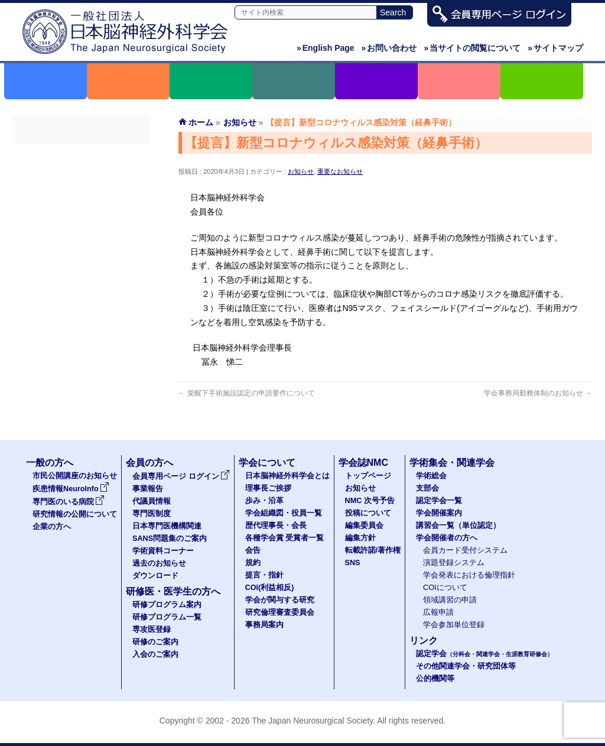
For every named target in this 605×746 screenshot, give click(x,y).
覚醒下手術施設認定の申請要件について (246, 393)
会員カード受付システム (465, 550)
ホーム (200, 122)
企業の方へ (51, 527)
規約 (253, 563)
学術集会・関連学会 (452, 463)
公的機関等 (435, 678)
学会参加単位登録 (453, 625)
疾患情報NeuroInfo (70, 489)
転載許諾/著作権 (373, 550)
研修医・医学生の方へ (173, 591)
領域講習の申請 (450, 600)
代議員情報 (151, 501)
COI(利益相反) (269, 587)
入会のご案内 (155, 654)
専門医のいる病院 (68, 502)
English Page (325, 48)
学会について (267, 463)
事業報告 (81, 175)
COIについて (445, 587)
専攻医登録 (151, 629)
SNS (352, 563)
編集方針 (360, 538)
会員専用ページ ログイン (81, 154)
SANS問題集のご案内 (81, 260)
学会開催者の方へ (446, 538)
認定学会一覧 (439, 501)
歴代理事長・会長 (276, 525)
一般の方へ (49, 463)
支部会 (427, 488)
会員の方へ (149, 463)
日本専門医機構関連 (81, 239)
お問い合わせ (389, 48)
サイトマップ (555, 48)
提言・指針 (264, 575)
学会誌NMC (363, 463)
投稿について (368, 513)
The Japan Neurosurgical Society (312, 720)
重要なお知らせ (340, 171)
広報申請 (438, 612)
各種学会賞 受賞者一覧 (284, 538)
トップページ (368, 476)
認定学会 (484, 654)
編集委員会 (364, 525)
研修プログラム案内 (166, 605)
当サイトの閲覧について (472, 48)
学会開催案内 (439, 513)
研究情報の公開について (74, 514)
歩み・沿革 (264, 501)
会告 (253, 550)
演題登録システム (453, 563)
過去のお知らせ (81, 303)
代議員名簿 (81, 196)
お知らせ (301, 171)
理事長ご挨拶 (268, 488)
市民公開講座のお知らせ (74, 476)
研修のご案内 (155, 642)
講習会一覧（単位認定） (458, 525)
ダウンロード (81, 324)
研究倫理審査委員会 (279, 612)
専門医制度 (81, 218)
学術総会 (431, 476)
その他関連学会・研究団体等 (466, 666)
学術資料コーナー (81, 282)
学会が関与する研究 (279, 600)
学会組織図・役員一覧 (283, 513)
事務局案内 (264, 625)
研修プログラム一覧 (166, 617)
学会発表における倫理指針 (469, 575)
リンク (423, 640)
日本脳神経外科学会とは (287, 476)
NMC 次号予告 (370, 501)
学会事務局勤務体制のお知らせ (538, 393)
